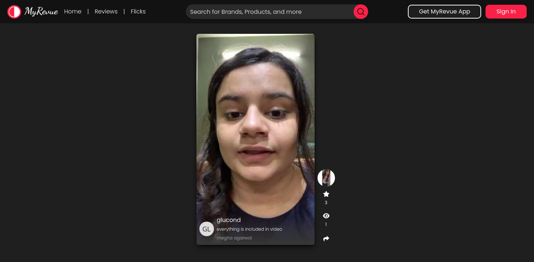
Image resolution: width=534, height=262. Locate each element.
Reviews (106, 11)
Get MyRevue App (444, 11)
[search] (361, 11)
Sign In (506, 11)
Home (72, 11)
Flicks (138, 11)
